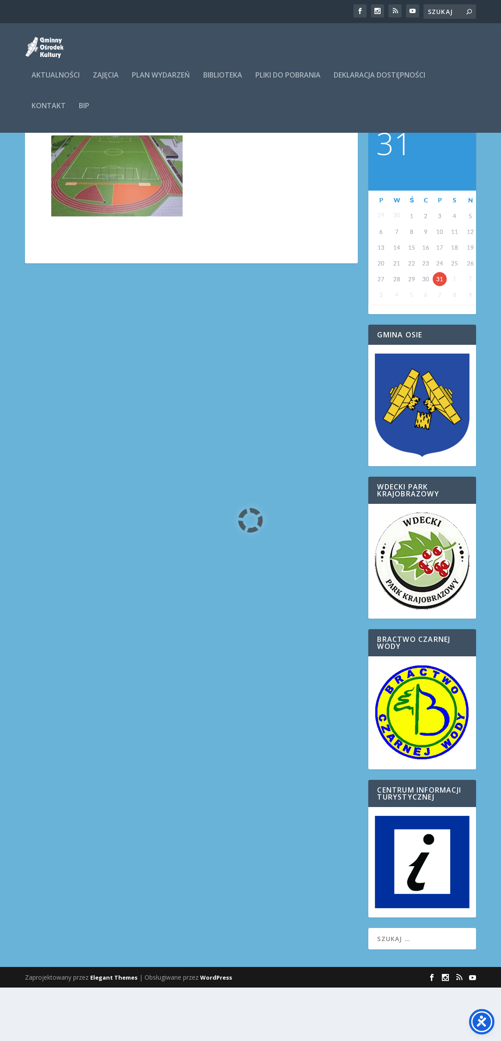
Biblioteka (222, 82)
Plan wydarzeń (161, 82)
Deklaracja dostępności (379, 82)
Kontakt (49, 112)
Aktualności (56, 82)
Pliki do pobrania (288, 82)
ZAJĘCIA (106, 82)
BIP (84, 112)
